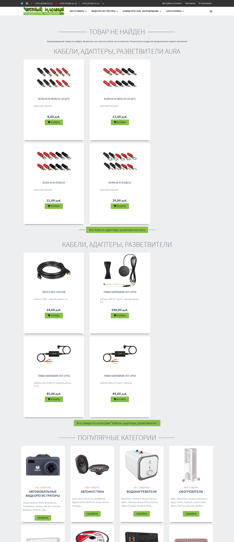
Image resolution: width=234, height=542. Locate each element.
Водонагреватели (142, 324)
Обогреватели (191, 324)
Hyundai (131, 338)
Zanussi (26, 417)
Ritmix (203, 417)
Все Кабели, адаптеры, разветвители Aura (117, 146)
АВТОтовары (78, 11)
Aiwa (156, 413)
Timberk (137, 331)
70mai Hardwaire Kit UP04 (94, 208)
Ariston (154, 334)
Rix (58, 413)
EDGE (82, 334)
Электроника (175, 11)
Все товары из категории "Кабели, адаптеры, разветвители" (117, 255)
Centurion (148, 413)
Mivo (194, 414)
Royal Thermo (149, 331)
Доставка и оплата (171, 3)
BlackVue (27, 342)
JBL (173, 414)
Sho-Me (47, 338)
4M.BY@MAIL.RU (112, 483)
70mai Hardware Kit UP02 (144, 208)
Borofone (180, 414)
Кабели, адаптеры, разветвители (92, 405)
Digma (75, 334)
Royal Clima (144, 334)
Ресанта (141, 338)
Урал (74, 331)
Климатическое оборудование (142, 11)
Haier (123, 338)
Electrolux (126, 331)
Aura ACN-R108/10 (193, 99)
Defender (175, 421)
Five (98, 417)
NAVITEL (37, 342)
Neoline (33, 335)
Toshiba (43, 413)
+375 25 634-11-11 (113, 479)
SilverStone (50, 335)
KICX (80, 331)
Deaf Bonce (99, 331)
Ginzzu (174, 417)
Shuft (58, 410)
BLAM (89, 334)
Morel (105, 334)
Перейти (43, 350)
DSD (74, 417)
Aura (90, 331)
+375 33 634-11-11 (113, 474)
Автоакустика (92, 324)
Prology (76, 338)
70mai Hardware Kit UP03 (193, 208)
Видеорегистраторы (105, 11)
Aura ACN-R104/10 (144, 99)
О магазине (76, 479)
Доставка (75, 474)
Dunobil (56, 338)
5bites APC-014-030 (45, 208)
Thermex (132, 334)
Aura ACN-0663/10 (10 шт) (95, 99)
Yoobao (100, 414)
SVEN (196, 417)
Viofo (41, 335)
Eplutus (125, 417)
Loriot (196, 334)
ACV (85, 331)
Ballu (124, 334)
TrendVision (28, 338)
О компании (205, 3)
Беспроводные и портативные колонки (191, 405)
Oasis (148, 338)
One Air (34, 417)
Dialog (201, 414)
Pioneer (138, 413)
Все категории (117, 445)
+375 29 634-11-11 (113, 470)
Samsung (90, 417)
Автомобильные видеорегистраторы (43, 326)
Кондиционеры (43, 403)
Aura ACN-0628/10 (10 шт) (45, 99)
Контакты (190, 3)
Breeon (199, 338)
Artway (39, 338)
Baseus (80, 417)
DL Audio (97, 334)
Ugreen (91, 414)
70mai (26, 335)
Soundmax (151, 410)
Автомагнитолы (141, 403)
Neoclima (202, 331)
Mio (44, 342)
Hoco (190, 417)
